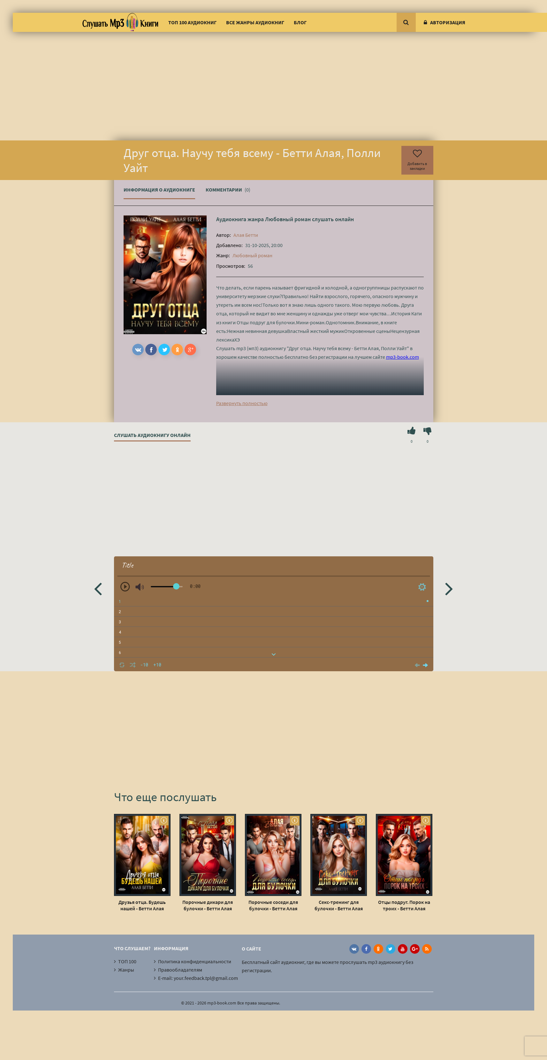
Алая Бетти (245, 235)
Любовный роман (288, 219)
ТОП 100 (127, 961)
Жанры (126, 969)
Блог (300, 22)
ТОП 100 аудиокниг (192, 22)
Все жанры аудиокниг (255, 22)
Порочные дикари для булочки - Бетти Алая (207, 905)
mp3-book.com (402, 357)
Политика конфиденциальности (194, 961)
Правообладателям (180, 969)
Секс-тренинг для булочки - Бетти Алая (339, 905)
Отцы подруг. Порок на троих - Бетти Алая (404, 905)
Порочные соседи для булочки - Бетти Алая (273, 905)
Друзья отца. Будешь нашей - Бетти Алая (142, 905)
